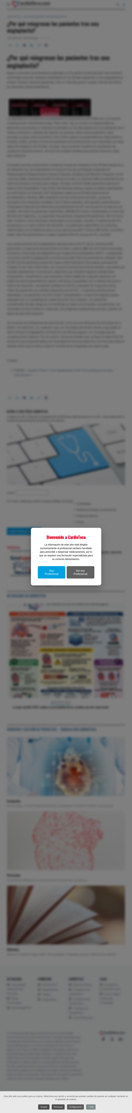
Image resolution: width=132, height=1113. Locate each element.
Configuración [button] (75, 1107)
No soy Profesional (80, 572)
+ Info (90, 1107)
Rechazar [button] (58, 1107)
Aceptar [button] (43, 1107)
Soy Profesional (51, 572)
